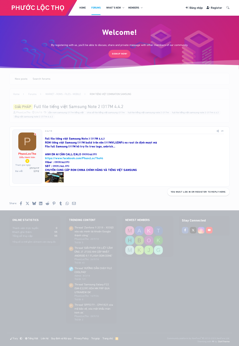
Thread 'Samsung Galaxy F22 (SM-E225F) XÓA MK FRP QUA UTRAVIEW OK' (92, 288)
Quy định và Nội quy (61, 338)
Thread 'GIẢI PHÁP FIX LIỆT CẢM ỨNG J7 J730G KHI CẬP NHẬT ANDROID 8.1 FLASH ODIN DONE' (94, 251)
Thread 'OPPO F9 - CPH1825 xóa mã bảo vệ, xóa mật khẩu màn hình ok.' (94, 308)
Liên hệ (45, 338)
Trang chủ (108, 338)
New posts (21, 78)
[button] (123, 8)
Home (82, 7)
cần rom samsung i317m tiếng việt (66, 112)
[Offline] (35, 134)
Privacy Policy (81, 338)
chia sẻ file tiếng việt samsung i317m (106, 112)
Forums (96, 7)
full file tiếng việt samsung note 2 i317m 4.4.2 (195, 112)
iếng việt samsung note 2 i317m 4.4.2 (34, 116)
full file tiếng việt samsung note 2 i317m (148, 112)
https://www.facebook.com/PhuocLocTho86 (74, 158)
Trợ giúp (95, 338)
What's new (113, 7)
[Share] (217, 131)
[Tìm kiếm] (228, 8)
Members (133, 7)
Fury (14, 338)
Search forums (41, 78)
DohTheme (224, 341)
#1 (222, 131)
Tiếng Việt (31, 338)
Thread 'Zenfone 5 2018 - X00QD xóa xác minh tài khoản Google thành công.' (94, 231)
